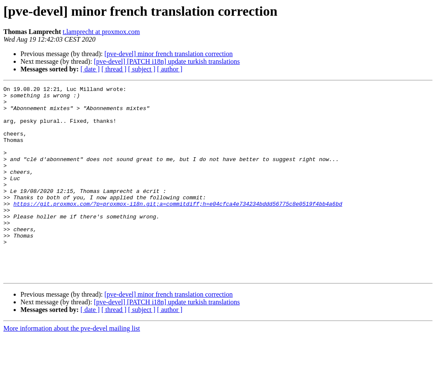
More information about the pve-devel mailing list (71, 366)
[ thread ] (113, 69)
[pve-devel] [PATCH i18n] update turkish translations (167, 61)
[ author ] (170, 69)
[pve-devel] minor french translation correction (168, 53)
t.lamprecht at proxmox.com (101, 31)
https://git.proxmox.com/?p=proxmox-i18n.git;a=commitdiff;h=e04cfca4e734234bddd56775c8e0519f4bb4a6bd (177, 228)
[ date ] (90, 69)
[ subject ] (141, 69)
